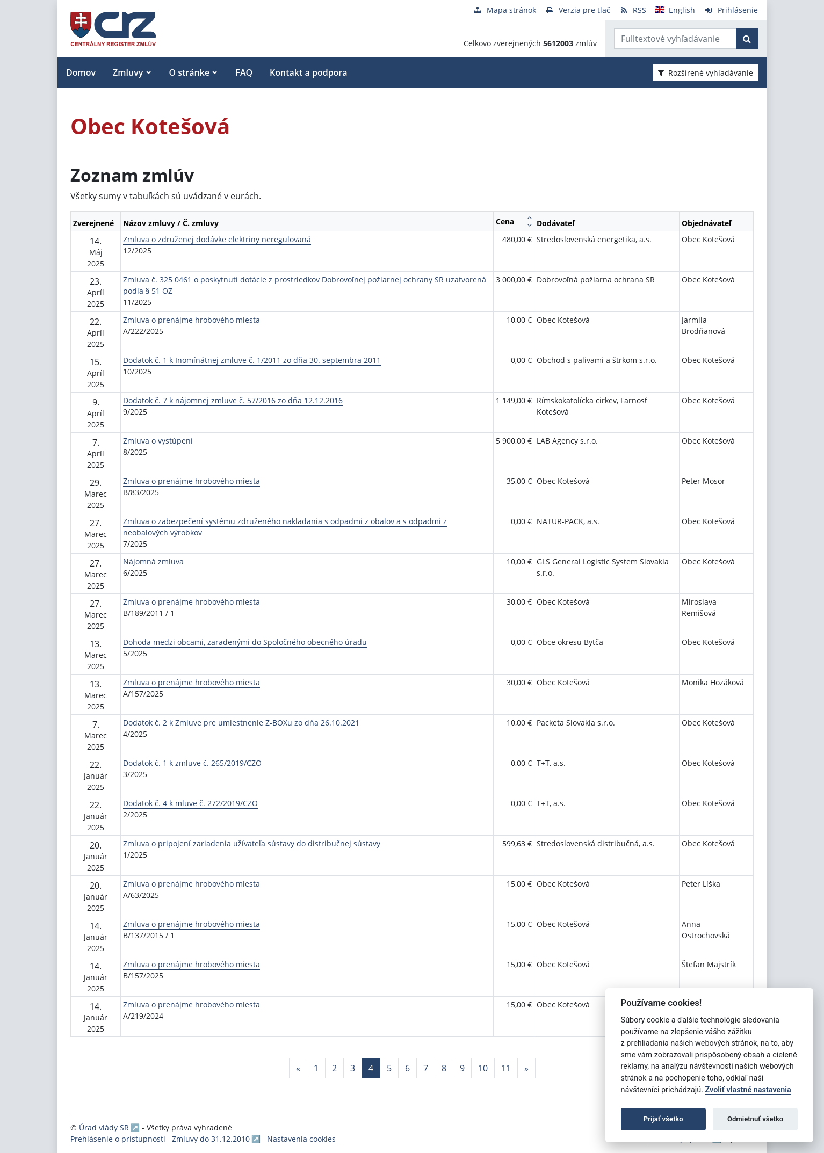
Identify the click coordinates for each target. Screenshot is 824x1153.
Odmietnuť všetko (755, 1119)
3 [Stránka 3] (352, 1068)
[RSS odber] (632, 10)
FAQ (243, 72)
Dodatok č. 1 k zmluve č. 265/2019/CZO (192, 763)
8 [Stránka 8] (444, 1068)
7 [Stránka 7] (425, 1068)
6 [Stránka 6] (407, 1068)
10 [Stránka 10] (483, 1068)
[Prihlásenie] (731, 10)
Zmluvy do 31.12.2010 (211, 1139)
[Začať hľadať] (747, 38)
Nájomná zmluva (153, 561)
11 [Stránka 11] (506, 1068)
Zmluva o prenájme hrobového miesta (191, 320)
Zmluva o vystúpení (158, 441)
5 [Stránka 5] (389, 1068)
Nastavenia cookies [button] (301, 1139)
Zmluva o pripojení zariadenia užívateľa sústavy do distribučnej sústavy (251, 843)
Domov (81, 72)
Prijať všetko (663, 1119)
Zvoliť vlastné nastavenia (748, 1089)
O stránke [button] (189, 72)
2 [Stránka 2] (334, 1068)
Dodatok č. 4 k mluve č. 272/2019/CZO (190, 803)
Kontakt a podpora (308, 72)
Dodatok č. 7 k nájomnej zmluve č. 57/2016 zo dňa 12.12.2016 (233, 400)
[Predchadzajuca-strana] (298, 1068)
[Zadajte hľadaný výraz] (675, 38)
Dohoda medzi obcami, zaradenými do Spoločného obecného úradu (245, 642)
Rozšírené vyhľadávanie (705, 73)
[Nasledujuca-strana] (526, 1068)
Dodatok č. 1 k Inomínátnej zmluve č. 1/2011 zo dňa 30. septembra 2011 (252, 360)
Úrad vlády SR (104, 1127)
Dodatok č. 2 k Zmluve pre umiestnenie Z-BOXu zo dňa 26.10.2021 (241, 722)
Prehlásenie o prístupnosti (117, 1139)
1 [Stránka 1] (316, 1068)
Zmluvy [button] (128, 72)
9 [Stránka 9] (462, 1068)
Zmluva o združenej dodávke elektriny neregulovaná (217, 239)
